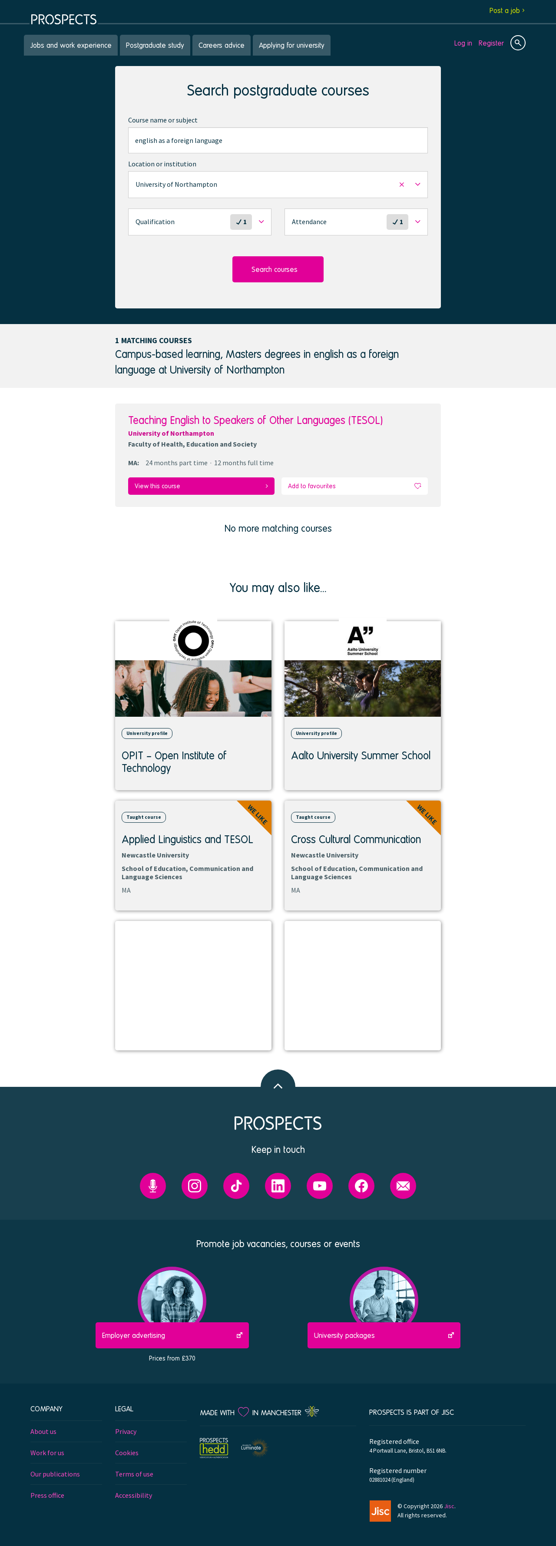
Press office (47, 1493)
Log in (463, 43)
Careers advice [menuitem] (222, 45)
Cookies (127, 1451)
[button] (278, 185)
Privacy (125, 1429)
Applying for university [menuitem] (291, 45)
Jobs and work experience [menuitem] (71, 45)
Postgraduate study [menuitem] (155, 45)
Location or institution (162, 163)
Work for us (47, 1451)
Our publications (55, 1472)
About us (43, 1429)
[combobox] (278, 140)
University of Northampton (171, 433)
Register (491, 43)
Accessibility (133, 1493)
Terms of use (134, 1472)
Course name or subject (163, 120)
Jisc (449, 1504)
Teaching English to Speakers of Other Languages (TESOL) (255, 420)
